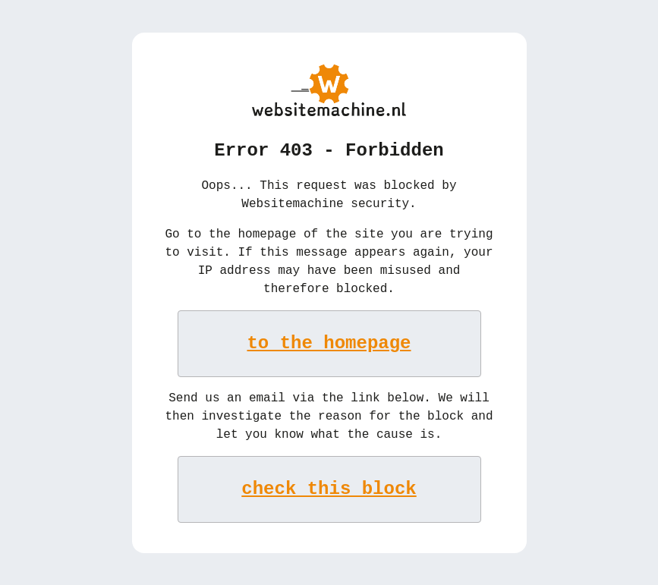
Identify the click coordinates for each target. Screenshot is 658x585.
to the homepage (329, 341)
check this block (328, 487)
